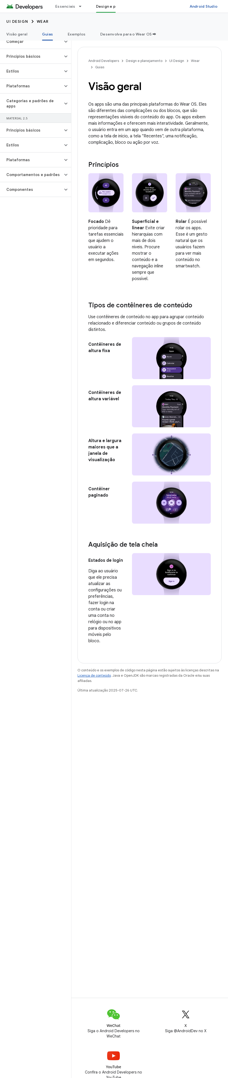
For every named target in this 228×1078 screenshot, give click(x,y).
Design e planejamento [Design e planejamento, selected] (117, 6)
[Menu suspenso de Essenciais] (82, 6)
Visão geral (16, 34)
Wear (43, 21)
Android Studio (204, 6)
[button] (31, 41)
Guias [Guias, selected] (47, 34)
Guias (99, 67)
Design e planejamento (144, 61)
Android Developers (103, 61)
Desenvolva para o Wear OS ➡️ (128, 34)
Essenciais (65, 6)
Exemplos (76, 34)
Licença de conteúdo (94, 675)
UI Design (17, 21)
